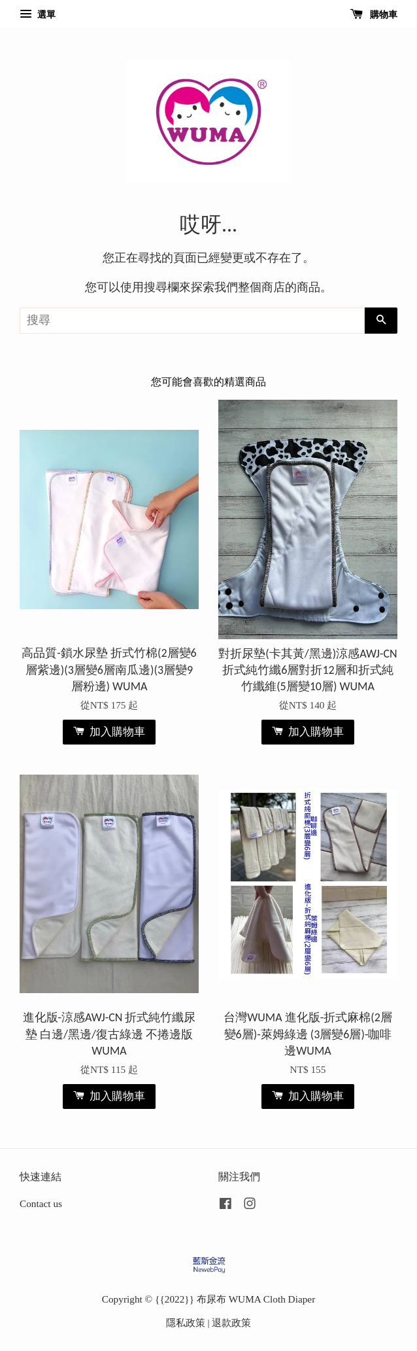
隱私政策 (185, 1322)
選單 (38, 15)
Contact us (41, 1203)
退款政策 (231, 1322)
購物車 (374, 15)
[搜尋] (192, 320)
